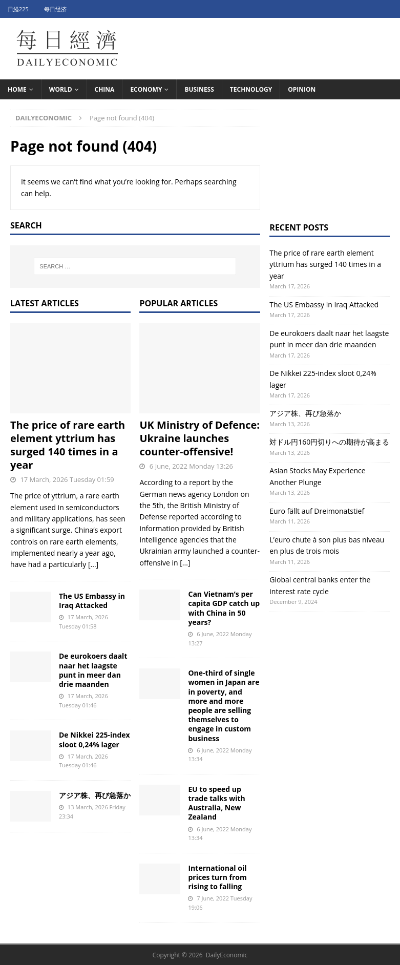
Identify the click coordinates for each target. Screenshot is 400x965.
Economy (146, 89)
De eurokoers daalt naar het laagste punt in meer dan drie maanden (93, 670)
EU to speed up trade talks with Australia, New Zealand (216, 803)
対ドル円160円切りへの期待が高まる (329, 442)
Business (199, 89)
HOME (17, 89)
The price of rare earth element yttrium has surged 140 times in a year (67, 445)
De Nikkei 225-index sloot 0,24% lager (94, 739)
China (105, 89)
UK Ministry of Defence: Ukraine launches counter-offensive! (199, 438)
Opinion (301, 89)
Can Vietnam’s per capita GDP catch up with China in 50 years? (224, 608)
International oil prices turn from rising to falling (217, 877)
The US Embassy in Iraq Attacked (92, 600)
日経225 (18, 9)
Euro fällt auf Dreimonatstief (316, 511)
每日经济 (55, 9)
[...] (93, 564)
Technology (251, 89)
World (60, 89)
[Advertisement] (329, 161)
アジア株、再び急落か (95, 795)
